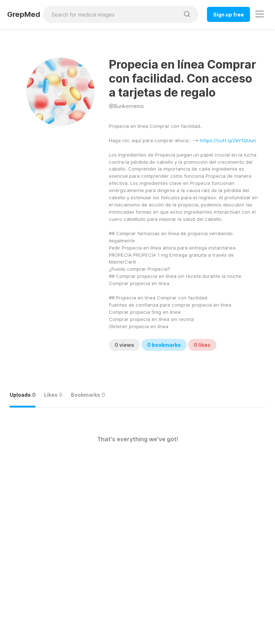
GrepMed (23, 14)
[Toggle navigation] (259, 14)
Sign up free (228, 14)
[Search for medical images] (111, 14)
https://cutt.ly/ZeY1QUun (228, 140)
